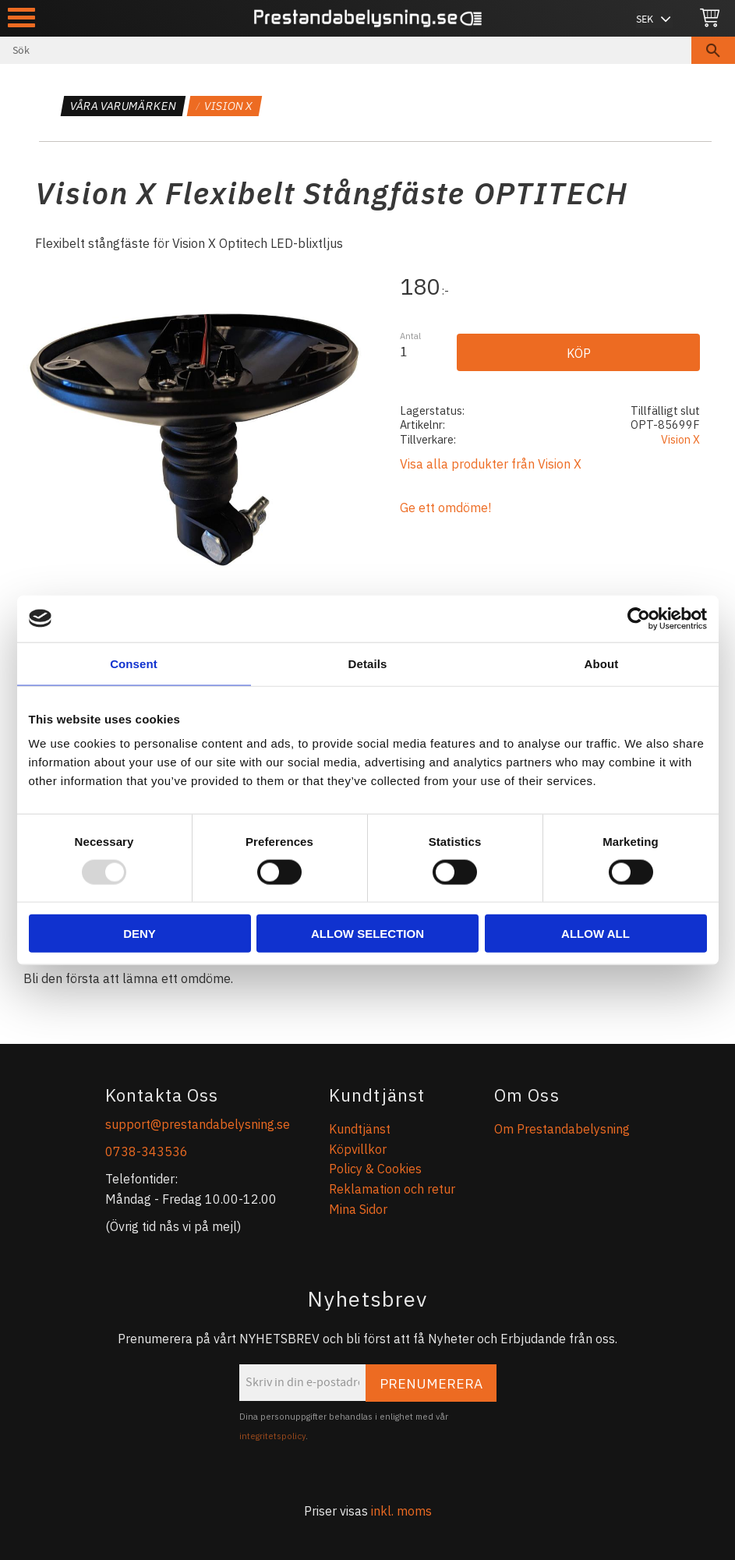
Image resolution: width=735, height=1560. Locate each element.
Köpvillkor (358, 1149)
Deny (139, 933)
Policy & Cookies (375, 1168)
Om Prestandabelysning (562, 1129)
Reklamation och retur (392, 1189)
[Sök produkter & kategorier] (345, 50)
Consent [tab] (133, 663)
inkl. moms (401, 1511)
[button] (21, 17)
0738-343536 (146, 1151)
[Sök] (713, 50)
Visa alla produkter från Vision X (490, 464)
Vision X (680, 439)
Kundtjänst (359, 1129)
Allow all (595, 933)
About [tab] (602, 663)
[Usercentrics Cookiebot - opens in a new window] (639, 618)
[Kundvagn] (709, 18)
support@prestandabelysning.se (197, 1124)
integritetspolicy (272, 1436)
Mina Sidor (358, 1209)
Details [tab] (367, 663)
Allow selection (367, 933)
